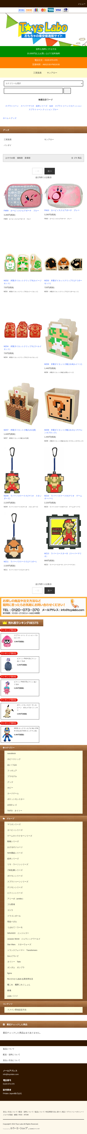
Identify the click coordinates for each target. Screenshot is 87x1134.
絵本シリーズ (41, 106)
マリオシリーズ (14, 824)
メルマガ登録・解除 (10, 1115)
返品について (39, 1112)
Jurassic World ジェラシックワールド (23, 939)
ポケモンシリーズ (15, 876)
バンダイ (7, 145)
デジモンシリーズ (15, 887)
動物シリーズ (13, 841)
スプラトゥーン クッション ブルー (43, 109)
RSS (20, 1115)
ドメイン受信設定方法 (16, 1010)
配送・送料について (26, 1112)
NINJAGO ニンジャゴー (18, 933)
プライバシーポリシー (75, 1112)
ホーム (6, 118)
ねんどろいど (13, 956)
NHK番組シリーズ (15, 853)
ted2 (51, 106)
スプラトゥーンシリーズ (17, 882)
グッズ (13, 118)
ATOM (26, 1115)
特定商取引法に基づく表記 (55, 1112)
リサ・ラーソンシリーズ (17, 864)
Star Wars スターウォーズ (19, 945)
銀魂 (9, 990)
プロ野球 (11, 904)
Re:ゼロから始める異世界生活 (20, 979)
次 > (49, 171)
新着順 (27, 158)
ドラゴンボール (14, 916)
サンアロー (50, 73)
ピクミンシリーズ (15, 893)
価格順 (20, 158)
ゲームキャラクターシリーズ (19, 836)
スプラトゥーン (12, 106)
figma (9, 973)
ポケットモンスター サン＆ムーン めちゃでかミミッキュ (27, 707)
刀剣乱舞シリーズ (15, 870)
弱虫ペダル (12, 922)
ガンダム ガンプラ (16, 967)
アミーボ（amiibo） (15, 899)
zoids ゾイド (12, 996)
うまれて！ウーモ (15, 927)
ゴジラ (10, 910)
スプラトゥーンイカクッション (68, 106)
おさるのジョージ (15, 847)
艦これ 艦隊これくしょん (18, 985)
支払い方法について (10, 1112)
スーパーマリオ (27, 106)
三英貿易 (36, 73)
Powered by (21, 1129)
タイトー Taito (14, 962)
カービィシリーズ (15, 830)
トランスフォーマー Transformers (22, 950)
